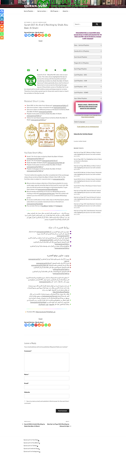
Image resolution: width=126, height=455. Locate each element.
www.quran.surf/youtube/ (35, 204)
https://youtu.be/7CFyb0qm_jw (45, 312)
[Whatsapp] (45, 35)
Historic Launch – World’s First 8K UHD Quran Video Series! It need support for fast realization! (88, 106)
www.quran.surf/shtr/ (45, 111)
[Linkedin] (32, 35)
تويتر (47, 304)
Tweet (40, 41)
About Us (66, 11)
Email (26, 383)
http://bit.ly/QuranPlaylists (61, 292)
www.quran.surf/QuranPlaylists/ (48, 189)
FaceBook (44, 206)
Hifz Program (55, 11)
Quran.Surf (36, 6)
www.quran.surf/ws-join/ (47, 193)
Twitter (50, 206)
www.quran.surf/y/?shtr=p (35, 171)
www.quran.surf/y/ (59, 179)
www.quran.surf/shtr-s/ (34, 116)
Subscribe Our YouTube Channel (83, 134)
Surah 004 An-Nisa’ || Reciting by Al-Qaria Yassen (87, 185)
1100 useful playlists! (91, 34)
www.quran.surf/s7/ (60, 107)
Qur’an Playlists (29, 11)
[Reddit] (39, 35)
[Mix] (42, 35)
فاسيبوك (51, 304)
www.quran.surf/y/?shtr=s (35, 167)
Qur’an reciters (42, 11)
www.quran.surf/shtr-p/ (38, 120)
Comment (28, 351)
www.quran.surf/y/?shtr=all (55, 163)
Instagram (59, 206)
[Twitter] (29, 35)
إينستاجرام (42, 304)
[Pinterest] (35, 35)
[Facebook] (25, 35)
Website (27, 392)
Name (26, 374)
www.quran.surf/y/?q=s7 (50, 160)
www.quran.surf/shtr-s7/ (60, 105)
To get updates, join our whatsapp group (88, 126)
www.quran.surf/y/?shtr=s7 (35, 158)
